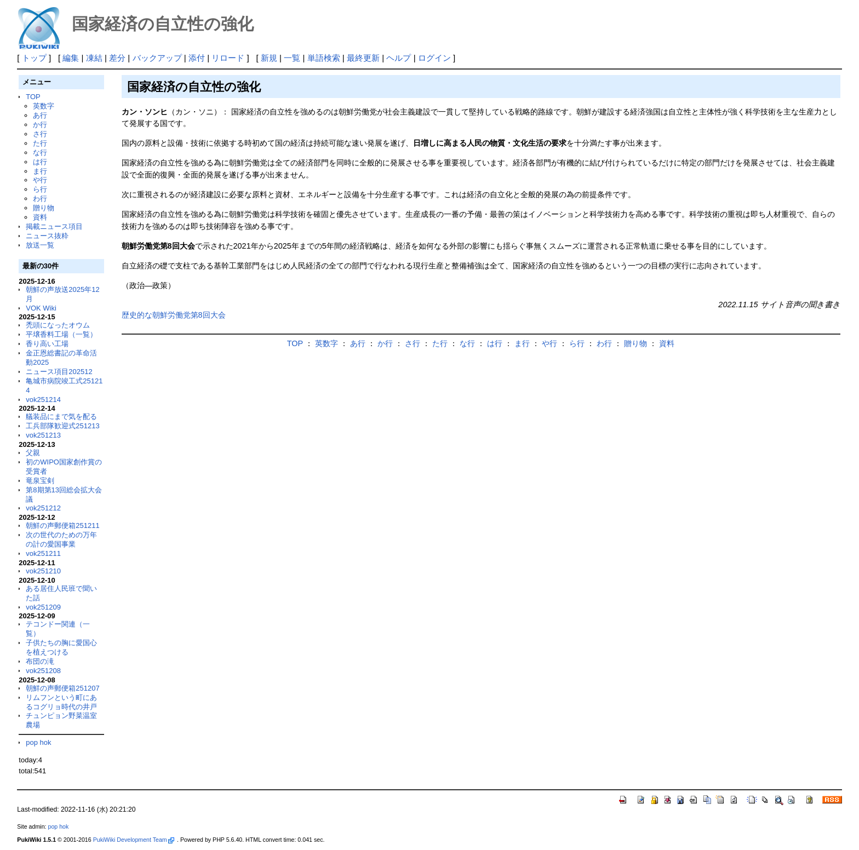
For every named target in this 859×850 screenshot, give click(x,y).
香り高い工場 (47, 344)
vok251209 (43, 607)
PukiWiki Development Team (133, 839)
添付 (196, 57)
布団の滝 (40, 661)
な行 (40, 152)
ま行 (40, 171)
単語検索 (323, 57)
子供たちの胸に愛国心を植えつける (61, 647)
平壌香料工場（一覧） (61, 334)
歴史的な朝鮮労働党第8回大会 (174, 315)
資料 (40, 217)
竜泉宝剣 (40, 480)
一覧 (292, 57)
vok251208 (43, 671)
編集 (70, 57)
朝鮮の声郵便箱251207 (62, 688)
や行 (40, 180)
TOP (33, 97)
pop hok (38, 742)
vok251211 (43, 553)
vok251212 (43, 508)
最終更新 (363, 57)
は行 (40, 162)
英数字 (43, 106)
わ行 (40, 198)
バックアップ (157, 57)
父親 (33, 453)
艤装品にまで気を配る (61, 416)
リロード (227, 57)
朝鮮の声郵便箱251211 (62, 525)
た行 (40, 143)
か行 (40, 124)
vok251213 (43, 435)
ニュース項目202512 (59, 371)
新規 (269, 57)
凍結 (94, 57)
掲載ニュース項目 (54, 226)
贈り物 (43, 208)
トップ (34, 57)
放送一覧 (40, 245)
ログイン (434, 57)
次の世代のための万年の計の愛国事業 (61, 539)
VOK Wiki (41, 308)
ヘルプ (398, 57)
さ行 (40, 134)
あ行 (40, 115)
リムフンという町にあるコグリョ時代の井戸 (61, 702)
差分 (117, 57)
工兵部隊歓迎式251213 (62, 426)
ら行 (40, 189)
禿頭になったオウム (58, 325)
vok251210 (43, 571)
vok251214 (43, 399)
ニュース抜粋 (47, 236)
